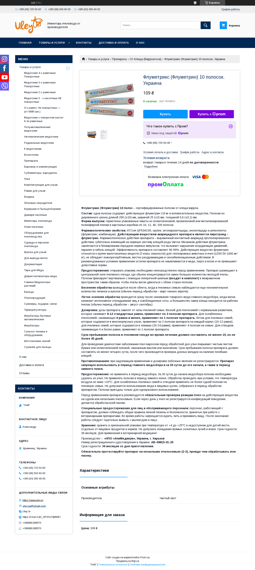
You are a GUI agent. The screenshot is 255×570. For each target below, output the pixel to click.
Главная (25, 42)
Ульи (27, 178)
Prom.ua (145, 557)
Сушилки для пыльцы (37, 347)
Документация (33, 264)
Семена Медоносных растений (37, 284)
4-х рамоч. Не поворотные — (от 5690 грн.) (42, 109)
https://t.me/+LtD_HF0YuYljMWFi (42, 516)
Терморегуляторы (35, 309)
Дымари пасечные (35, 214)
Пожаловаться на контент (113, 564)
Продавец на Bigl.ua (127, 561)
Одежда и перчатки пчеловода (36, 244)
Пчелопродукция (34, 297)
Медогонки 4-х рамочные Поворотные (40, 74)
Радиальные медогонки (39, 142)
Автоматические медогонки (41, 136)
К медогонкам (32, 148)
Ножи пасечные (33, 226)
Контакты (83, 42)
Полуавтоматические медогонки (37, 129)
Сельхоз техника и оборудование (35, 333)
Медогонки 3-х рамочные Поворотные (40, 84)
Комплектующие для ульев (41, 184)
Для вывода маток (36, 258)
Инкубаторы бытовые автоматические (37, 317)
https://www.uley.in (33, 500)
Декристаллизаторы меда (40, 276)
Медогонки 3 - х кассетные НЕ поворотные (43, 100)
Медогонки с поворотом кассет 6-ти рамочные (43, 119)
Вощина (29, 196)
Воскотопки (31, 154)
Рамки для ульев (34, 190)
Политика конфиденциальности (147, 564)
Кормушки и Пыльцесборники (42, 208)
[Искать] (206, 25)
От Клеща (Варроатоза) (145, 59)
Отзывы (24, 373)
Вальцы (29, 291)
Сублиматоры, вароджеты (40, 172)
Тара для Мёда (34, 270)
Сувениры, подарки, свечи (40, 303)
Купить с (212, 114)
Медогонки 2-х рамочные (40, 92)
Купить (165, 114)
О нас (140, 42)
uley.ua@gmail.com (34, 505)
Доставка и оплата (114, 42)
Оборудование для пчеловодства (36, 234)
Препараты (119, 59)
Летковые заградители (38, 202)
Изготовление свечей (37, 341)
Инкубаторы (31, 325)
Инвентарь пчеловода (38, 220)
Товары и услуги (52, 42)
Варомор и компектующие (40, 166)
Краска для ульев (35, 252)
